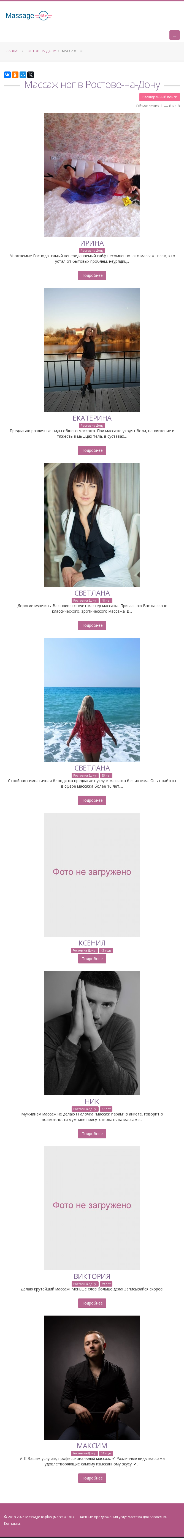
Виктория (92, 1276)
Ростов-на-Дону (41, 51)
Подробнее (92, 275)
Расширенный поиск (159, 97)
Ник (92, 1101)
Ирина (92, 243)
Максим (92, 1445)
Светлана (92, 592)
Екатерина (92, 418)
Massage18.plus (38, 1517)
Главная (12, 51)
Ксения (92, 942)
